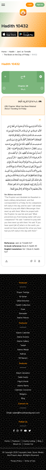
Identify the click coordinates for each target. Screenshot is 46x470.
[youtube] (25, 431)
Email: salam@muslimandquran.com (23, 413)
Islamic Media (23, 350)
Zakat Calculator (23, 373)
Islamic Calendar (23, 333)
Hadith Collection (23, 305)
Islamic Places (23, 318)
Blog (23, 398)
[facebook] (14, 431)
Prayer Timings (23, 292)
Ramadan (23, 313)
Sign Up (40, 4)
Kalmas (23, 354)
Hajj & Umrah (23, 381)
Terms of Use (29, 461)
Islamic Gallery (23, 341)
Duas (23, 309)
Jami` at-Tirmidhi (24, 52)
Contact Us (28, 444)
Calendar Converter (23, 390)
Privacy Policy (16, 461)
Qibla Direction (23, 301)
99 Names (23, 358)
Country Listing (28, 441)
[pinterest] (21, 431)
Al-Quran (23, 297)
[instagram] (18, 431)
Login (30, 4)
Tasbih (23, 345)
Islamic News (23, 386)
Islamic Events (23, 337)
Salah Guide (23, 377)
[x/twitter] (30, 431)
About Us (17, 444)
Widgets (23, 394)
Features (16, 441)
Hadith (11, 52)
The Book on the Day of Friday (16, 55)
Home (4, 52)
